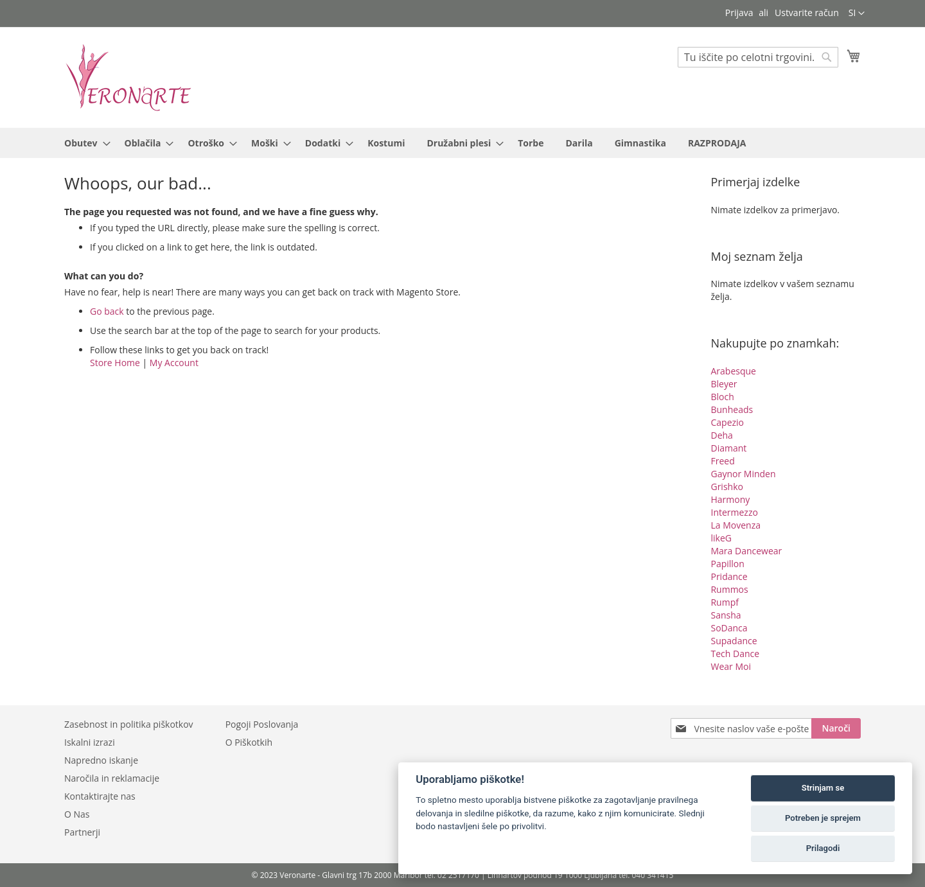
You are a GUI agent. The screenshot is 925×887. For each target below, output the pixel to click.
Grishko (726, 486)
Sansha (725, 615)
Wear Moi (730, 666)
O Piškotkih (248, 742)
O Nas (77, 814)
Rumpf (724, 602)
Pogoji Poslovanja (262, 724)
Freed (722, 461)
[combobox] (758, 57)
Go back (107, 311)
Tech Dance (734, 653)
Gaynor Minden (742, 474)
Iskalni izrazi (89, 742)
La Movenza (735, 525)
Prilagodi (823, 848)
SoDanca (728, 628)
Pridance (728, 576)
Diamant (728, 448)
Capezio (727, 422)
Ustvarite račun (807, 12)
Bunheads (731, 409)
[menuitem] (83, 143)
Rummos (729, 589)
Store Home (115, 362)
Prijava (739, 12)
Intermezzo (733, 512)
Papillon (727, 564)
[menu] (462, 143)
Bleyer (723, 384)
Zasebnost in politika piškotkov (128, 724)
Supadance (733, 641)
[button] (857, 13)
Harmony (730, 499)
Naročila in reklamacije (111, 778)
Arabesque (732, 371)
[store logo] (128, 77)
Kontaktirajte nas (100, 796)
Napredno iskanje (101, 760)
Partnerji (82, 832)
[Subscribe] (836, 728)
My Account (174, 362)
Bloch (722, 397)
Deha (721, 435)
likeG (720, 538)
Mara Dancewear (746, 551)
